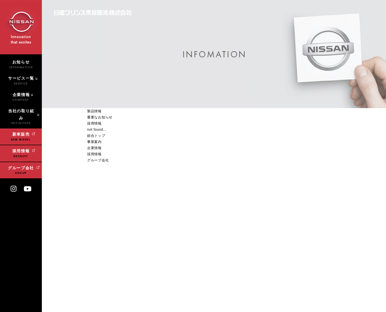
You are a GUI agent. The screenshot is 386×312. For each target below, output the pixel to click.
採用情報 (94, 123)
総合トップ (96, 136)
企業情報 (94, 148)
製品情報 (94, 111)
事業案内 (94, 142)
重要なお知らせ (100, 117)
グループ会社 (98, 160)
